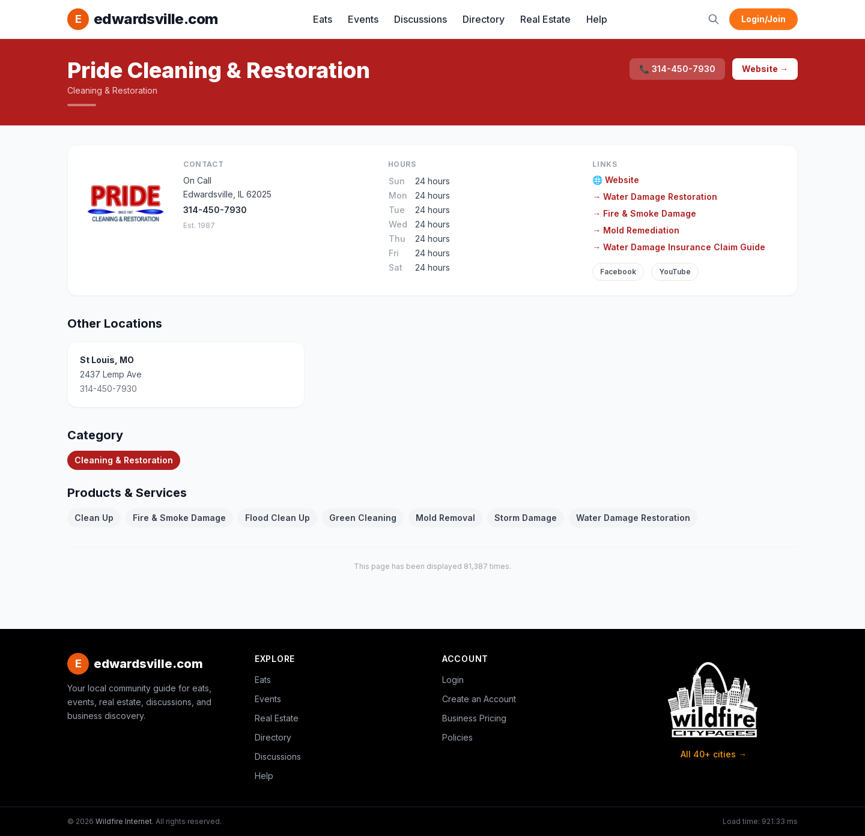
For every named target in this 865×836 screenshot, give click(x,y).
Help (596, 19)
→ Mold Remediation (635, 230)
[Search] (713, 19)
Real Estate (545, 19)
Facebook (618, 271)
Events (363, 19)
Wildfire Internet (124, 821)
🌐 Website (615, 180)
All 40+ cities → (714, 754)
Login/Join (763, 19)
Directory (484, 19)
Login (453, 680)
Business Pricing (474, 718)
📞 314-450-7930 (677, 69)
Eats (322, 19)
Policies (457, 737)
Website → (765, 69)
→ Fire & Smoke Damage (644, 213)
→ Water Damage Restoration (654, 196)
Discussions (420, 19)
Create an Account (479, 699)
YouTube (675, 271)
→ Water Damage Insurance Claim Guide (678, 247)
